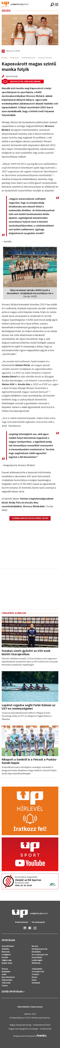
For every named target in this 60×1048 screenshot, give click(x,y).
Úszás (6, 10)
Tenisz (5, 985)
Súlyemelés (7, 980)
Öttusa (5, 969)
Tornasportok (38, 971)
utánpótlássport (29, 58)
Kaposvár (15, 58)
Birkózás (6, 952)
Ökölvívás (36, 963)
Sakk (4, 974)
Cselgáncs (6, 954)
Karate (35, 946)
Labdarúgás (37, 960)
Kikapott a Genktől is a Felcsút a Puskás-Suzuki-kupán (29, 761)
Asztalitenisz (8, 946)
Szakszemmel (21, 922)
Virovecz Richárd (45, 58)
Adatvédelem (23, 1007)
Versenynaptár (38, 922)
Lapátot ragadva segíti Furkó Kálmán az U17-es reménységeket (28, 706)
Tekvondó (6, 983)
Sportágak (8, 940)
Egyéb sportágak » (13, 991)
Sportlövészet (8, 977)
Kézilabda (36, 952)
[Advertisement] (30, 548)
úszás (5, 58)
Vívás (34, 980)
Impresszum (37, 1007)
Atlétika (5, 949)
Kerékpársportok (39, 949)
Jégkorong (6, 960)
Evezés (5, 957)
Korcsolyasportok (40, 954)
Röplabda (6, 971)
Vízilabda (36, 983)
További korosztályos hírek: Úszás (30, 518)
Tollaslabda (37, 969)
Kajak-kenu (7, 963)
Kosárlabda (37, 957)
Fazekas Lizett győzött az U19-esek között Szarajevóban (26, 652)
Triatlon (35, 974)
